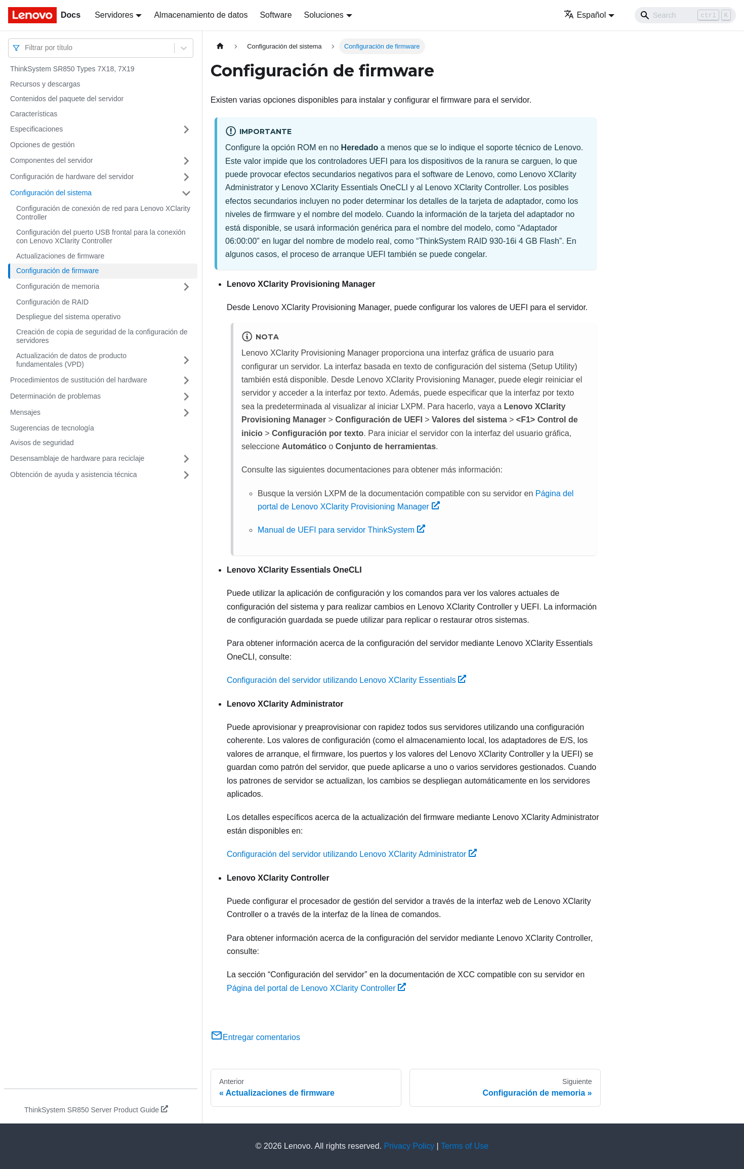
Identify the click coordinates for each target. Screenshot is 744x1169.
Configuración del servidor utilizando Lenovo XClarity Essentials (346, 680)
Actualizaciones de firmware (60, 256)
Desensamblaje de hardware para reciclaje (77, 458)
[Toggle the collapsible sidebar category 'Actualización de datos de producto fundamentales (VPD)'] (186, 360)
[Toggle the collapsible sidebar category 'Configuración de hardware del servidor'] (186, 177)
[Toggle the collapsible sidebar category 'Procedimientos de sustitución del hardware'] (186, 380)
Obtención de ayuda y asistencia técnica (73, 474)
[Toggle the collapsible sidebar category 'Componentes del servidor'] (186, 161)
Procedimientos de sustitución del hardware (78, 380)
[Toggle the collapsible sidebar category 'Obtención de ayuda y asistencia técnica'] (186, 475)
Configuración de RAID (52, 302)
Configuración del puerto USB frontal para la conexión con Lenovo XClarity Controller (101, 236)
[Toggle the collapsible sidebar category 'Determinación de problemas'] (186, 396)
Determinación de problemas (55, 396)
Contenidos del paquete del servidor (66, 99)
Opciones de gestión (42, 145)
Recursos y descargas (45, 84)
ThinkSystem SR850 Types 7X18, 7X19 (72, 69)
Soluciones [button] (324, 15)
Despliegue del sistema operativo (68, 317)
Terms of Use (464, 1146)
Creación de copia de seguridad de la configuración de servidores (102, 336)
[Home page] (220, 46)
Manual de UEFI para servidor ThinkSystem (341, 530)
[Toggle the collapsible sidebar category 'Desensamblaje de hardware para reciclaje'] (186, 459)
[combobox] (26, 48)
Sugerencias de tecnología (52, 428)
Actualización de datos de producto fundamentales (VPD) (71, 360)
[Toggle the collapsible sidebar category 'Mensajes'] (186, 413)
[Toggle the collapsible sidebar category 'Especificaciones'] (186, 129)
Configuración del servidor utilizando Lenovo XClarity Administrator (352, 854)
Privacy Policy (409, 1146)
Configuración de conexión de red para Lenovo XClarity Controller (103, 213)
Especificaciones (36, 129)
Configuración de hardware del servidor (72, 176)
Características (33, 114)
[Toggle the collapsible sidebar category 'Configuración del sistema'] (186, 193)
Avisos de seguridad (42, 443)
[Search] (685, 15)
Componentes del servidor (51, 160)
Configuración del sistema (51, 193)
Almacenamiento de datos (200, 15)
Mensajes (25, 412)
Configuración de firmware (57, 271)
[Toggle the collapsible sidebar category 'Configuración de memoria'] (186, 287)
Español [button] (585, 15)
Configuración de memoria (57, 286)
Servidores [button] (114, 15)
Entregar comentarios (255, 1037)
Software (276, 15)
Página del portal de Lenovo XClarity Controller (316, 988)
